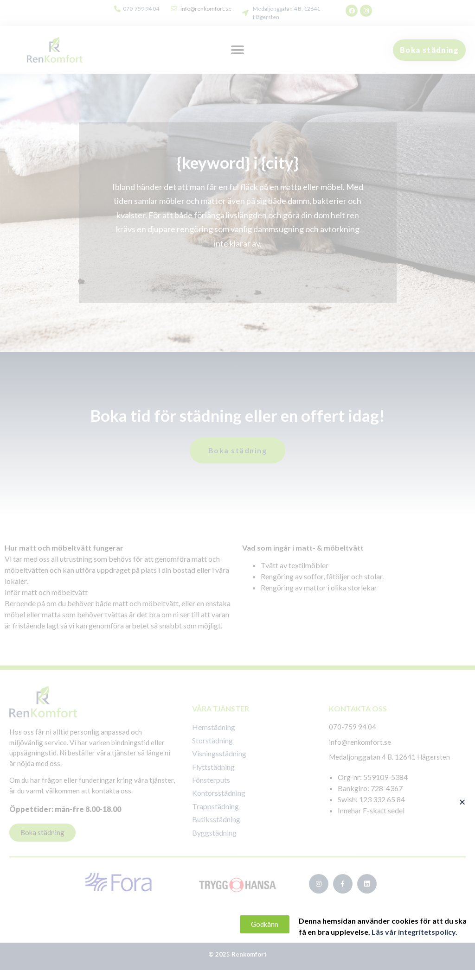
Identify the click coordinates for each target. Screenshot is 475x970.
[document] (237, 485)
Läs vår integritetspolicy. (423, 931)
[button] (471, 802)
